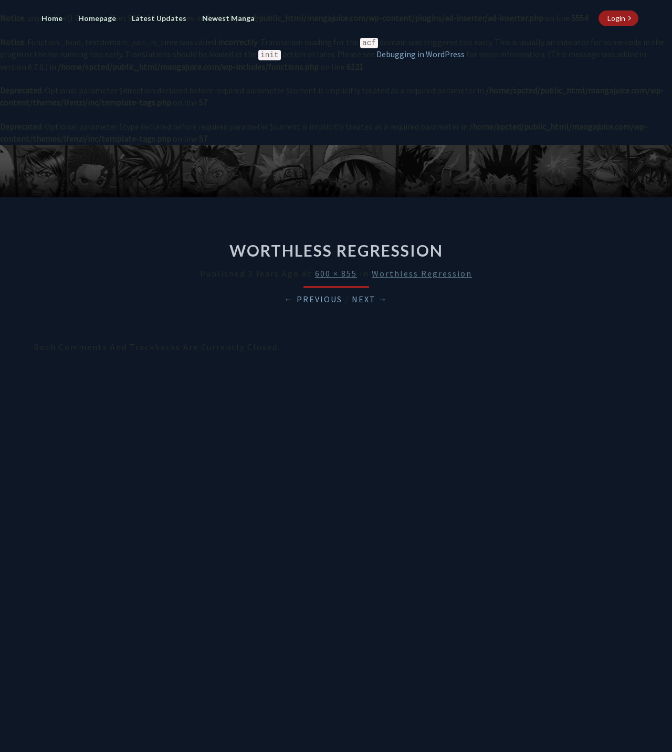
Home (51, 18)
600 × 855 (336, 273)
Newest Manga (228, 18)
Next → (370, 299)
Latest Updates (159, 18)
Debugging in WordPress (420, 54)
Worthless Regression (422, 273)
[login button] (618, 18)
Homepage (97, 18)
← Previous (313, 299)
